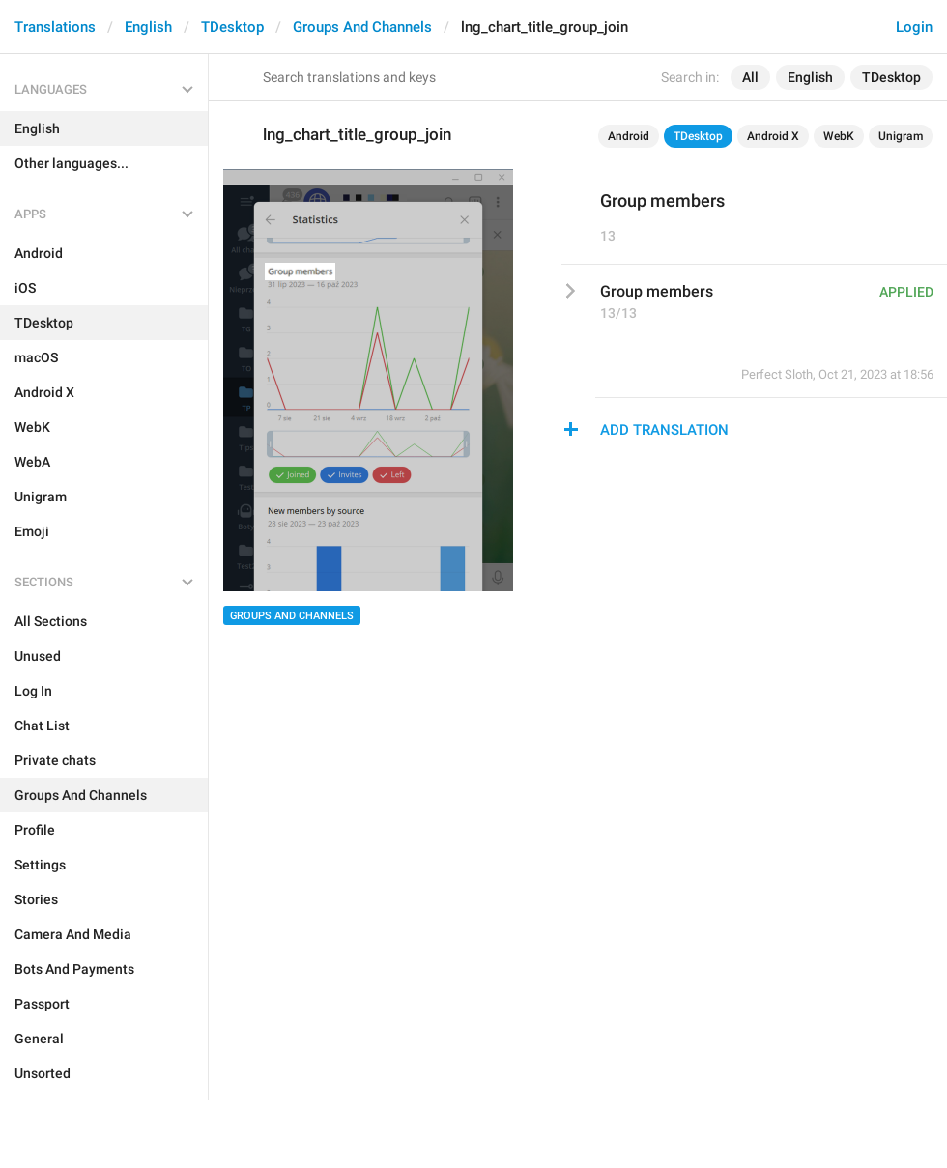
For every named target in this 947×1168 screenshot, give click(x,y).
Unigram (900, 136)
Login (914, 27)
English (148, 27)
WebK (838, 136)
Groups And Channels (362, 27)
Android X (773, 136)
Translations (55, 27)
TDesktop (232, 27)
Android (628, 136)
